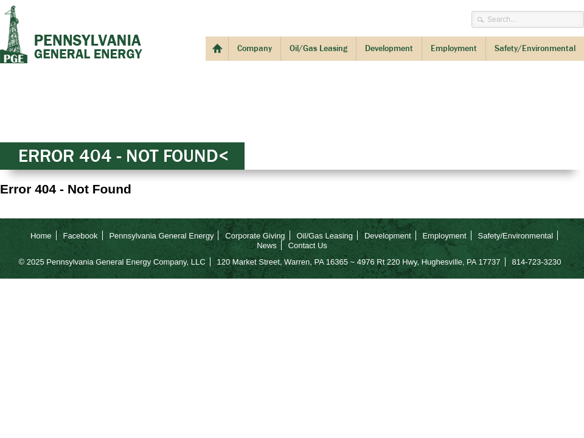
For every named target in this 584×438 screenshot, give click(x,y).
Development (389, 48)
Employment (454, 48)
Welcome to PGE (217, 48)
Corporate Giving (255, 235)
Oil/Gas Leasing (318, 48)
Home (41, 235)
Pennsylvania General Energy (71, 34)
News (267, 245)
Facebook (80, 235)
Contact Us (307, 245)
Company (254, 48)
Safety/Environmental (535, 48)
